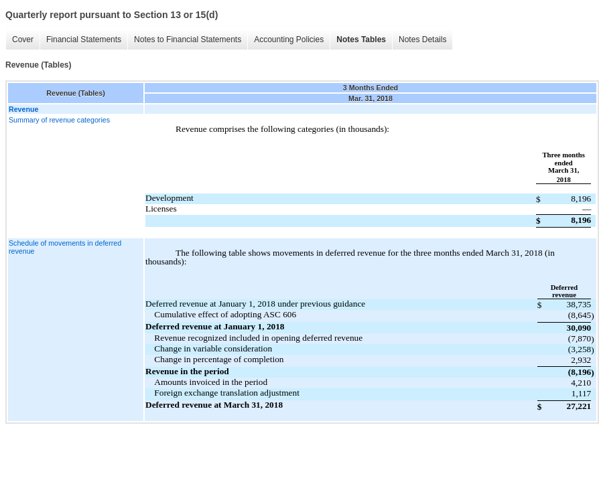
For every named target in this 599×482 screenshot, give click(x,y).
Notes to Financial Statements (187, 39)
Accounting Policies (289, 39)
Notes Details (422, 39)
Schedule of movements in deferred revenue (65, 247)
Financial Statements (83, 39)
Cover (23, 39)
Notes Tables (361, 39)
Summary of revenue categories (59, 120)
